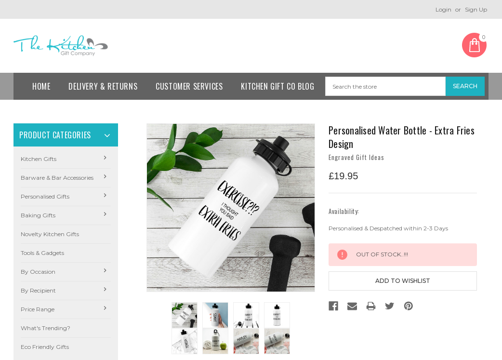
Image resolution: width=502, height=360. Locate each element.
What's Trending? (45, 328)
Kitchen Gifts (38, 158)
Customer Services (189, 86)
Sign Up (476, 9)
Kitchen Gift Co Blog (277, 86)
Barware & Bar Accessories (57, 177)
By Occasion (38, 271)
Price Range (37, 309)
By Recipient (38, 290)
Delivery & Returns (102, 86)
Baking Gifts (38, 215)
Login (443, 9)
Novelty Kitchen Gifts (50, 234)
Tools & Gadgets (42, 252)
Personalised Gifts (45, 196)
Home (41, 86)
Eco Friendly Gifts (45, 346)
